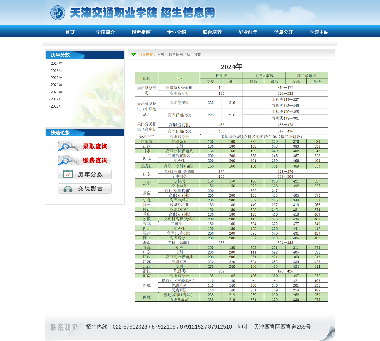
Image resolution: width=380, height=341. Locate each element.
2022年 (56, 78)
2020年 (56, 92)
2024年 (56, 63)
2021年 (56, 85)
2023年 (56, 71)
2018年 (56, 106)
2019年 (56, 99)
